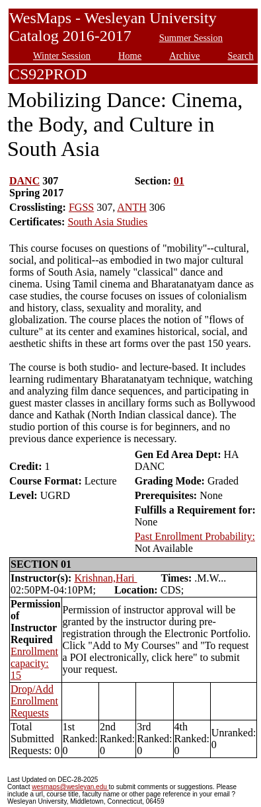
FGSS (81, 207)
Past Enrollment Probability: (195, 536)
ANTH (131, 207)
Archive (184, 55)
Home (129, 55)
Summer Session (191, 37)
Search (241, 55)
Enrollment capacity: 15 (34, 663)
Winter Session (62, 55)
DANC (24, 180)
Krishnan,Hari (105, 578)
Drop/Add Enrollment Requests (34, 700)
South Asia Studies (107, 221)
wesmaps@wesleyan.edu (70, 786)
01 (179, 180)
